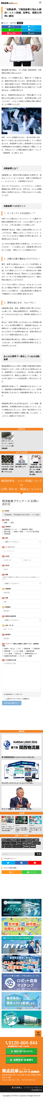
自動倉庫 (32, 846)
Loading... (21, 603)
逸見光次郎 (29, 840)
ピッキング (8, 846)
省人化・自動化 (21, 843)
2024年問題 (10, 840)
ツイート (31, 27)
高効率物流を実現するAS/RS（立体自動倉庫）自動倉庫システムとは (7, 464)
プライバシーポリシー (33, 1087)
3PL (39, 843)
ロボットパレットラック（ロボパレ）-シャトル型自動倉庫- (7, 441)
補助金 (4, 840)
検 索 (38, 854)
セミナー (13, 843)
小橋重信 (36, 840)
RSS (12, 872)
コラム (23, 840)
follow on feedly (31, 872)
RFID (34, 843)
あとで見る (11, 33)
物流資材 (26, 846)
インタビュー (6, 843)
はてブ (31, 30)
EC (3, 846)
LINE (11, 30)
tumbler (32, 33)
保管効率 (29, 843)
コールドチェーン (18, 846)
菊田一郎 (17, 840)
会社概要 (16, 1087)
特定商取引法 (36, 1090)
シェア (11, 27)
